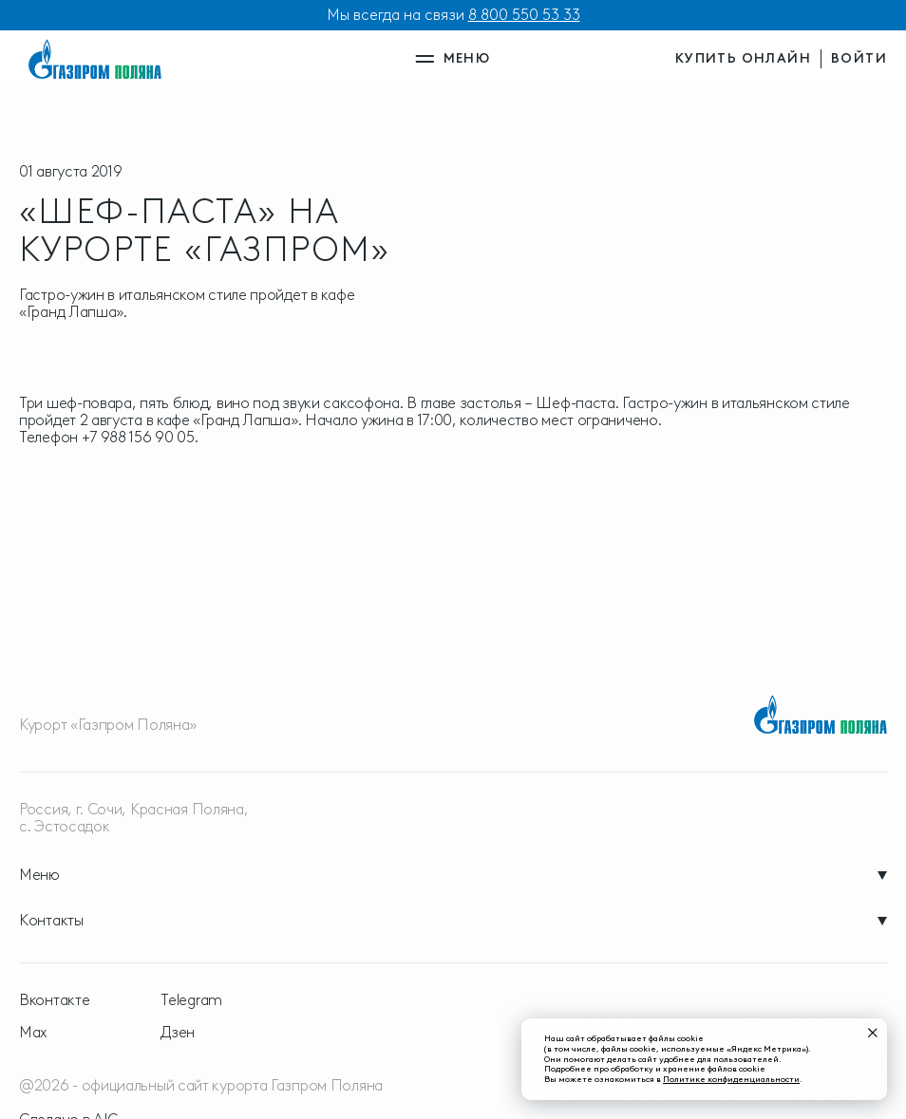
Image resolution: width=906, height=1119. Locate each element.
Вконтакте (54, 1000)
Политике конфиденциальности (731, 1078)
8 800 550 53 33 (524, 15)
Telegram (191, 1000)
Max (33, 1032)
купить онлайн (743, 58)
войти (859, 58)
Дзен (177, 1032)
